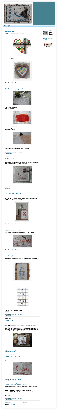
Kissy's (15, 358)
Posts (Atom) (12, 404)
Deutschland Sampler (13, 230)
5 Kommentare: (20, 314)
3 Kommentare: (20, 350)
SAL (9, 188)
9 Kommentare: (20, 398)
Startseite (6, 25)
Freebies (9, 315)
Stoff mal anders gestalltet (15, 89)
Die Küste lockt (10, 256)
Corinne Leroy (15, 161)
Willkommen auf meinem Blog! (16, 384)
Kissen (9, 351)
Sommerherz (9, 31)
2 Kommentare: (20, 82)
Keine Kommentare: (20, 223)
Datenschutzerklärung (13, 25)
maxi (51, 30)
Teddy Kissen (9, 320)
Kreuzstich (13, 351)
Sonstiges (10, 153)
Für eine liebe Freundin (13, 193)
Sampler (9, 380)
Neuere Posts (7, 402)
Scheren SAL (10, 158)
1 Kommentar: (19, 152)
